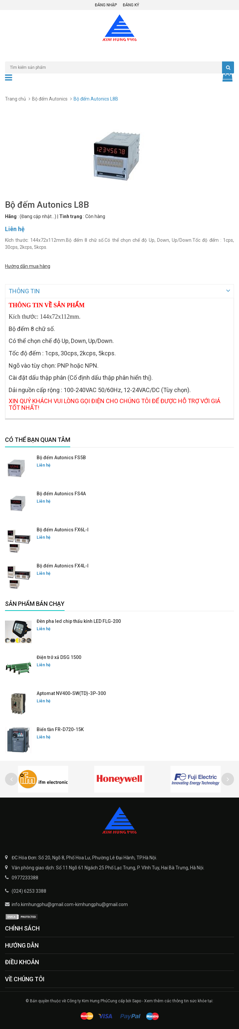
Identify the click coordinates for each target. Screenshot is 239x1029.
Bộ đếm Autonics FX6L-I (63, 529)
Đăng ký (131, 5)
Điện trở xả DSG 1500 (59, 656)
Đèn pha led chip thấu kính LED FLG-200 (79, 620)
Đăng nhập (106, 5)
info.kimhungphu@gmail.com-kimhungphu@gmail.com (70, 903)
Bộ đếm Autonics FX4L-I (63, 565)
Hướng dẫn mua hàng (27, 265)
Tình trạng (70, 216)
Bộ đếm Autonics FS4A (61, 493)
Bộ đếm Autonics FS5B (61, 457)
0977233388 (25, 877)
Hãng (11, 216)
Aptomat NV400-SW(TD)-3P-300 (71, 692)
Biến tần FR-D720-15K (60, 728)
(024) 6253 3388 (29, 890)
